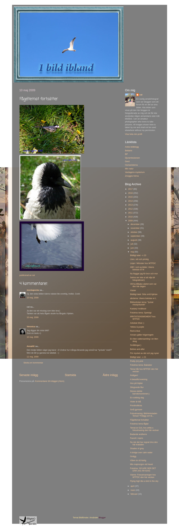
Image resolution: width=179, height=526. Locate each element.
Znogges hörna (132, 176)
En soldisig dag (137, 398)
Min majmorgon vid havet (141, 464)
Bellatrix (128, 151)
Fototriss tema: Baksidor (141, 365)
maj (132, 252)
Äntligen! (134, 375)
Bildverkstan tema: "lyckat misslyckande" (141, 303)
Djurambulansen (132, 158)
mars (133, 490)
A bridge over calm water (141, 452)
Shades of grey (137, 448)
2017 (130, 189)
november (135, 228)
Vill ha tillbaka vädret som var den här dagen (143, 285)
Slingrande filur (137, 387)
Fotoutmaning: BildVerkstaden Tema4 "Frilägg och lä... (143, 414)
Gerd (127, 161)
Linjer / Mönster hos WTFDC (143, 263)
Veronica (31, 326)
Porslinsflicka (136, 405)
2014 (130, 201)
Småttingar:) (135, 345)
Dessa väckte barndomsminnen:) (139, 392)
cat (140, 95)
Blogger (102, 517)
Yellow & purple (137, 327)
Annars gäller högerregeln (141, 335)
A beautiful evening (138, 379)
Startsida (70, 375)
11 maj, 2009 (33, 357)
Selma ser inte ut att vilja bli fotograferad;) (142, 278)
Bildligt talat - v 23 (138, 255)
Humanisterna (131, 165)
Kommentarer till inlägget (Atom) (49, 381)
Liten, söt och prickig (139, 259)
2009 (130, 221)
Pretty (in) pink (136, 361)
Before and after (137, 349)
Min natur (129, 169)
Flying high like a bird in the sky (144, 481)
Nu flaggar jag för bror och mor (144, 274)
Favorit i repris (136, 438)
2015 (130, 197)
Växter (133, 290)
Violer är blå (135, 402)
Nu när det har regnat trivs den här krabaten (144, 443)
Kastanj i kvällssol (138, 309)
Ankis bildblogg (132, 147)
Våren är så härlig (138, 460)
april (133, 486)
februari (134, 494)
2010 (130, 217)
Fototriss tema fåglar (139, 424)
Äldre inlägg (110, 375)
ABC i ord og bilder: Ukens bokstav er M (142, 268)
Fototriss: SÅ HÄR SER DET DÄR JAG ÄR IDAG (143, 469)
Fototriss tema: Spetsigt (140, 313)
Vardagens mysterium (135, 172)
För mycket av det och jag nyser (144, 353)
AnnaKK (31, 346)
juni (132, 248)
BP (126, 154)
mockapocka (33, 290)
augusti (134, 240)
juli (132, 244)
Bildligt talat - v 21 (138, 357)
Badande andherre (138, 434)
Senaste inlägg (28, 375)
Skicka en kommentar (33, 363)
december (135, 224)
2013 (130, 205)
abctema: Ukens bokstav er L (143, 298)
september (136, 236)
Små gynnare (136, 409)
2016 (130, 193)
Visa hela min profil (133, 134)
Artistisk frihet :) (137, 323)
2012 (130, 209)
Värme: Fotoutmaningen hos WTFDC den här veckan (143, 476)
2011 (130, 213)
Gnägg (133, 456)
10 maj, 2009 (33, 298)
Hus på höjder (136, 383)
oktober (134, 232)
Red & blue (135, 331)
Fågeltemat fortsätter (139, 420)
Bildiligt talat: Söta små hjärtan (143, 294)
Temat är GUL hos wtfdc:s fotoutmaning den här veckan (144, 429)
